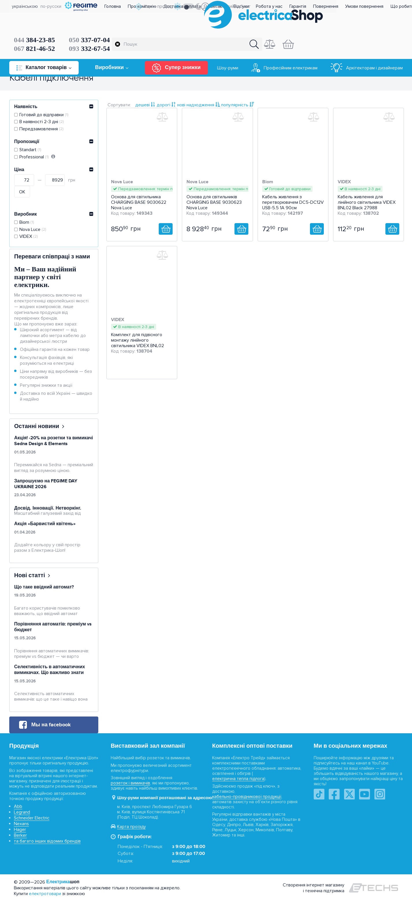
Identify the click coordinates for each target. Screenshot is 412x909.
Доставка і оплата (198, 6)
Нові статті (29, 583)
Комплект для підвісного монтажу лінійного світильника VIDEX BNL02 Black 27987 (137, 347)
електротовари (45, 901)
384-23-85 (113, 23)
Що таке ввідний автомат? (44, 595)
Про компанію (158, 6)
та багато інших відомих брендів (47, 849)
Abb (18, 814)
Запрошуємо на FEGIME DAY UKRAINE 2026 (45, 491)
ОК (22, 195)
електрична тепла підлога (238, 786)
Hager (20, 837)
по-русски (48, 6)
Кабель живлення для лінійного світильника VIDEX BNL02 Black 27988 (367, 207)
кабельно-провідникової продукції (246, 804)
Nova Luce (33, 232)
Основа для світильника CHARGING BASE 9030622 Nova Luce (138, 207)
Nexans (21, 832)
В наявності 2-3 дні (42, 124)
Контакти (233, 6)
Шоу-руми (227, 51)
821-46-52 (113, 32)
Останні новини (36, 434)
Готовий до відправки (44, 117)
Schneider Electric (31, 826)
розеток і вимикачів (130, 791)
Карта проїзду (131, 834)
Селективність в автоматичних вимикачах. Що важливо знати (49, 678)
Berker (20, 843)
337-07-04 (168, 23)
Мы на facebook (51, 733)
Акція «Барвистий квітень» (44, 532)
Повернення (341, 6)
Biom (27, 225)
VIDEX (29, 239)
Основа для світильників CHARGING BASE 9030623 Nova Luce (214, 207)
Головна (129, 6)
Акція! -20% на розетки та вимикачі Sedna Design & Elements (53, 449)
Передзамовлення (42, 131)
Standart (31, 152)
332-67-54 (168, 32)
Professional (34, 159)
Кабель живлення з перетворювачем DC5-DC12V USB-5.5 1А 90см (293, 207)
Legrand (22, 820)
